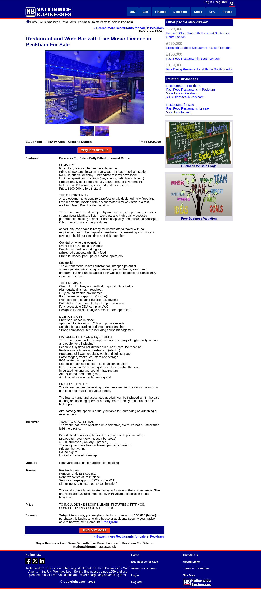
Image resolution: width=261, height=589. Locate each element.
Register (221, 2)
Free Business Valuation (199, 218)
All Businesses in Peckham (185, 97)
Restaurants (68, 22)
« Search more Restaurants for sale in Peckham (129, 28)
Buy (132, 11)
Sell (145, 11)
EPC (212, 11)
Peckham (84, 22)
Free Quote (109, 522)
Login (208, 2)
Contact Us (190, 555)
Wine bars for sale (178, 112)
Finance (160, 11)
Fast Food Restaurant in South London (193, 58)
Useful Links (191, 561)
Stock (198, 11)
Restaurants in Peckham (183, 85)
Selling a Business (143, 568)
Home (34, 22)
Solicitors (180, 11)
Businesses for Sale (144, 561)
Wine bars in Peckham (181, 93)
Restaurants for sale (180, 104)
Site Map (189, 575)
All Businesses (49, 22)
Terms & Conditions (196, 568)
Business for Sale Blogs (199, 166)
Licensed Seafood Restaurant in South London (198, 48)
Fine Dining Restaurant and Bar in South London (199, 69)
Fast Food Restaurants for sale (187, 108)
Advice (227, 11)
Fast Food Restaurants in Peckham (190, 89)
